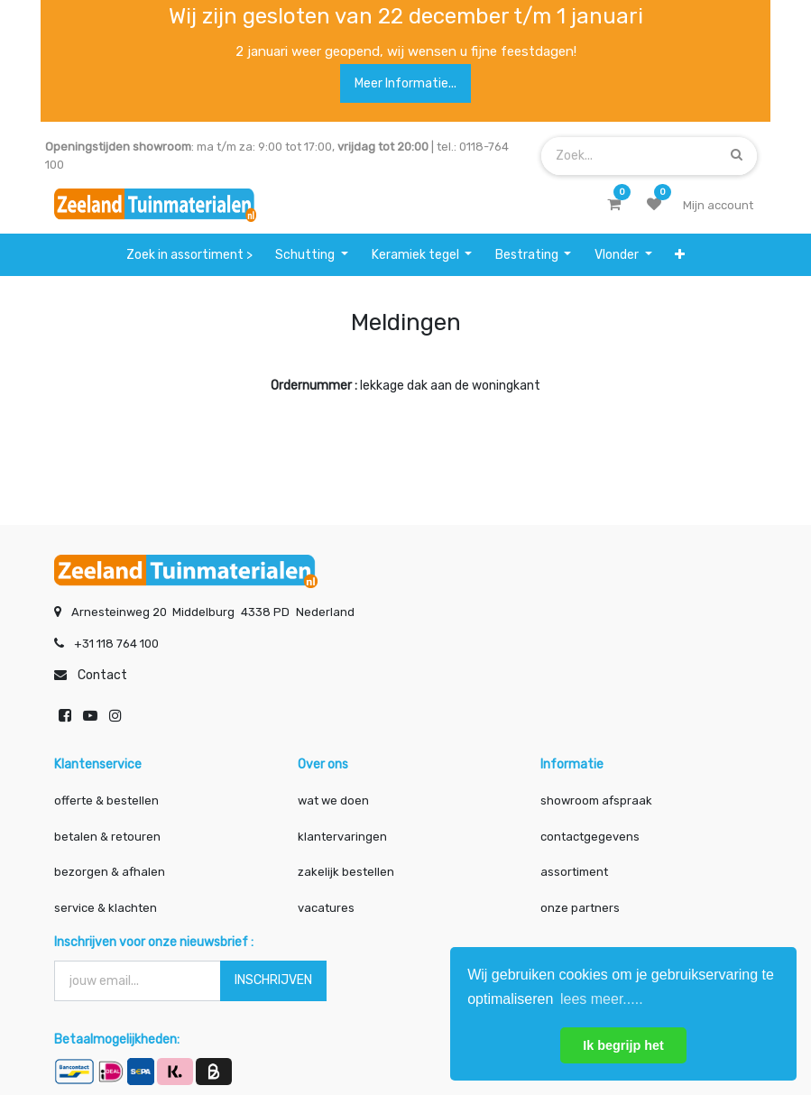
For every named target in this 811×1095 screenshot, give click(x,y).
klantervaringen (342, 835)
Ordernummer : (314, 385)
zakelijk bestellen (346, 871)
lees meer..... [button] (601, 999)
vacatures (326, 906)
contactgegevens (590, 835)
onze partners (580, 906)
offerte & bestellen (107, 799)
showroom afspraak (596, 799)
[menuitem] (189, 255)
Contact (102, 674)
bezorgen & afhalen (109, 871)
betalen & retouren (107, 835)
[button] (679, 255)
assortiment (574, 871)
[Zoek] (736, 155)
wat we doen (333, 799)
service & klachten (105, 906)
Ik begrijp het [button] (623, 1045)
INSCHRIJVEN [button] (273, 978)
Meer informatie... (405, 83)
